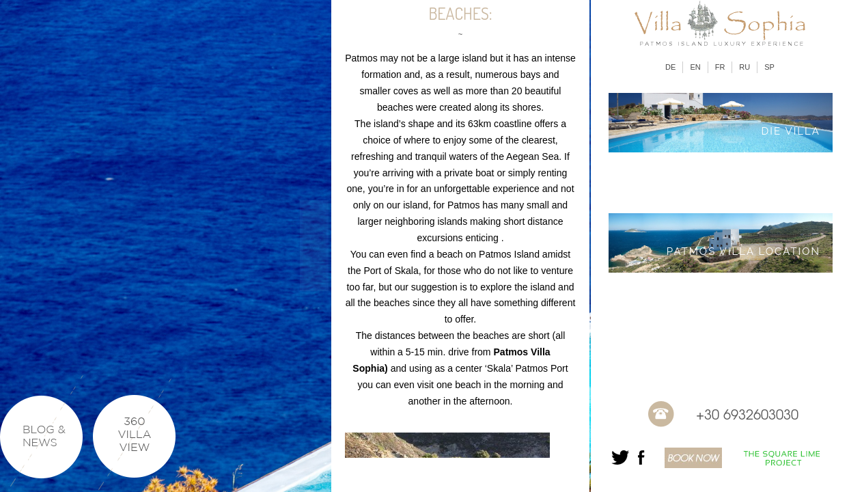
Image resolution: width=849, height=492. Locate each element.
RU (744, 67)
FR (720, 67)
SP (769, 67)
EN (695, 67)
